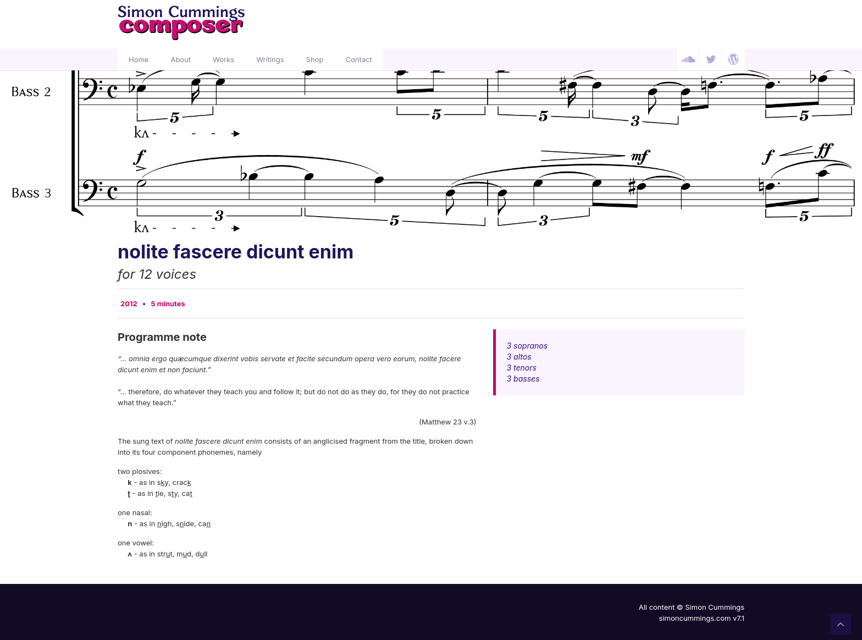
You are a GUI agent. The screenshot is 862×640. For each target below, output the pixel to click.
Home (138, 59)
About (180, 59)
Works (223, 59)
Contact (358, 59)
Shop (315, 59)
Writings (270, 59)
